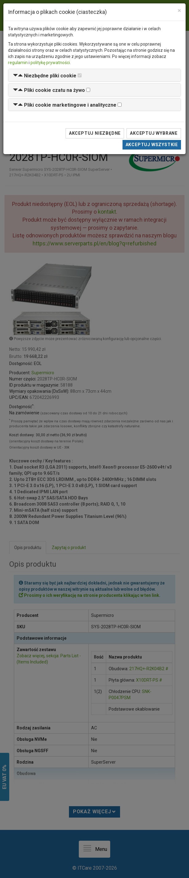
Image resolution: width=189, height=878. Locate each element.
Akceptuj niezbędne (95, 133)
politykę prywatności (50, 62)
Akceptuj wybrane (154, 133)
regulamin (18, 62)
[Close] (179, 10)
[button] (44, 76)
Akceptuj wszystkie (152, 144)
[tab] (94, 75)
